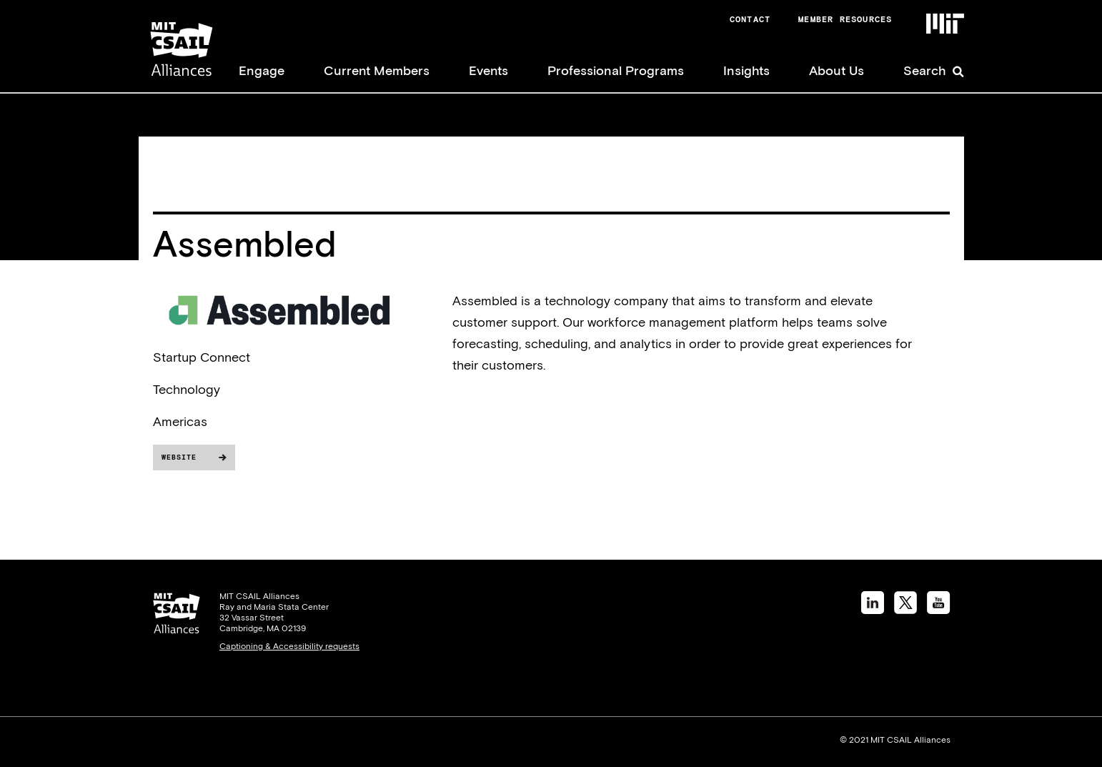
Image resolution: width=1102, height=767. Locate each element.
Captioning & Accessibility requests (289, 646)
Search (924, 70)
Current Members (377, 70)
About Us (836, 70)
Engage (261, 70)
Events (488, 70)
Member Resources (845, 19)
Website (179, 457)
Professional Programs (615, 70)
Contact (750, 19)
